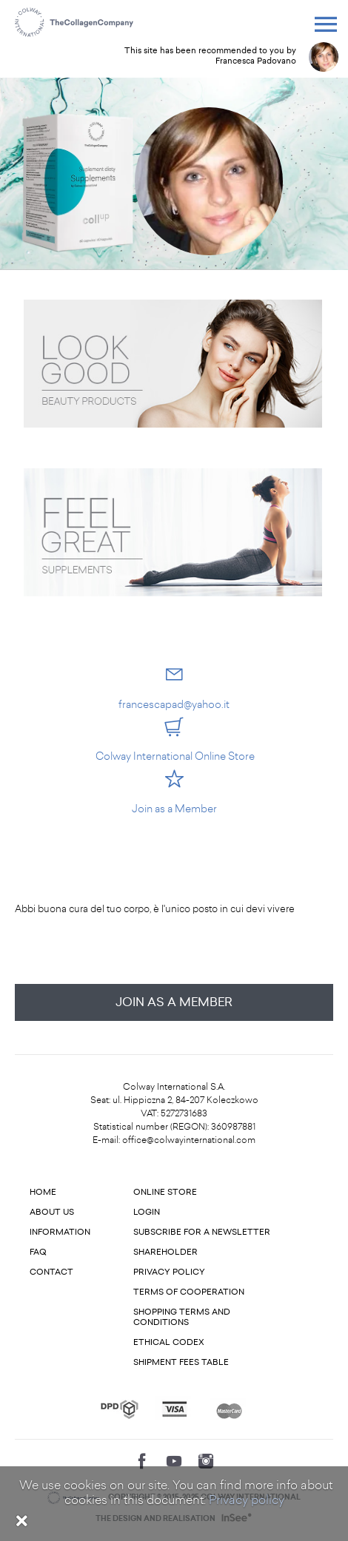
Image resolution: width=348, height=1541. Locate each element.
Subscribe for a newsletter (201, 1232)
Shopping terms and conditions (181, 1317)
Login (146, 1212)
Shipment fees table (181, 1362)
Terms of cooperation (188, 1292)
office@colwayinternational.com (188, 1140)
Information (60, 1232)
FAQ (38, 1252)
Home (43, 1192)
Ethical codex (168, 1342)
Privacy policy (246, 1500)
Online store (165, 1192)
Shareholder (165, 1252)
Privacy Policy (169, 1272)
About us (52, 1212)
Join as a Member (174, 1002)
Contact (51, 1272)
